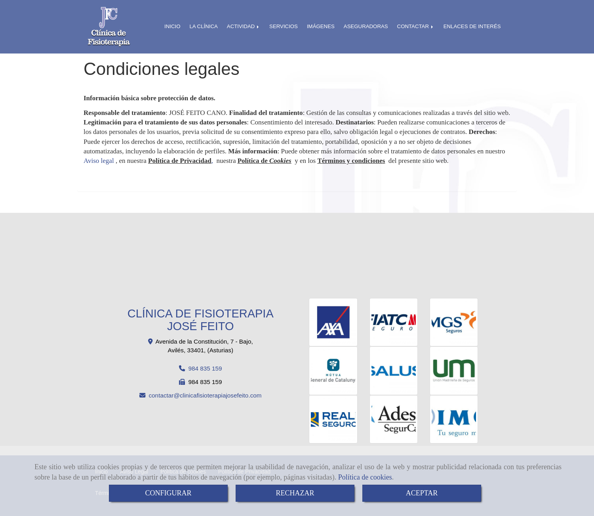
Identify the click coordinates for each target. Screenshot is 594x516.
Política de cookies (365, 477)
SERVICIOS (283, 26)
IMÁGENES (321, 26)
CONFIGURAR (168, 493)
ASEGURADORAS (366, 26)
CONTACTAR (415, 26)
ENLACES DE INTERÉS (472, 26)
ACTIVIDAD (243, 26)
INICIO (172, 26)
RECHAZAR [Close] (295, 493)
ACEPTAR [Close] (422, 493)
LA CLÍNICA (203, 26)
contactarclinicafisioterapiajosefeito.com (204, 395)
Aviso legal (99, 160)
